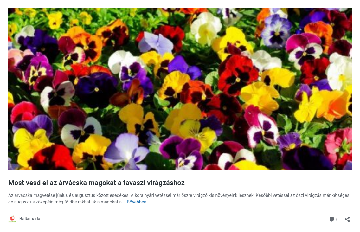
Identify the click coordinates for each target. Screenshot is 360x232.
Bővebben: (137, 201)
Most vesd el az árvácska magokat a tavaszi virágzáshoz (96, 183)
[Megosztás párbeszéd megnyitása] (347, 217)
